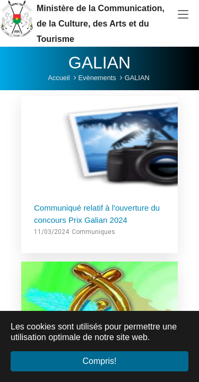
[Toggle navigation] (183, 15)
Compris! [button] (99, 361)
